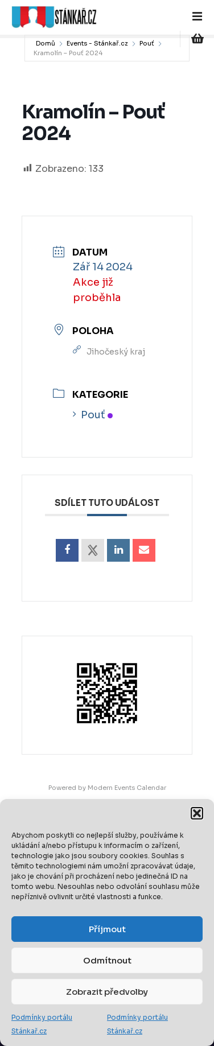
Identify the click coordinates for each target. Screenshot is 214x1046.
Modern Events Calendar (127, 788)
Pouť (146, 43)
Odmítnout (107, 960)
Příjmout (107, 929)
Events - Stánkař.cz (97, 43)
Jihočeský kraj (116, 352)
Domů (45, 43)
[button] (197, 813)
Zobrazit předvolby (107, 991)
